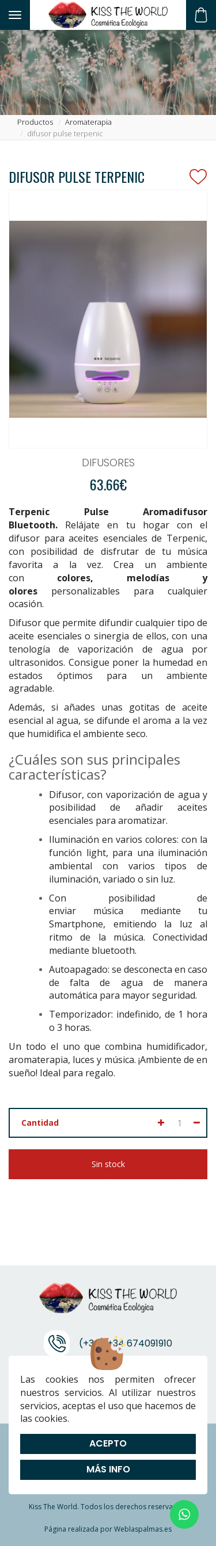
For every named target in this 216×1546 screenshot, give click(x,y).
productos (35, 122)
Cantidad (40, 1122)
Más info (108, 1469)
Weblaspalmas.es (143, 1529)
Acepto (108, 1443)
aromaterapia (88, 122)
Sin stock (108, 1163)
